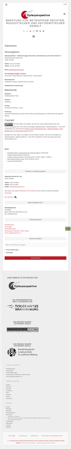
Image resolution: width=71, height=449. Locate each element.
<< (68, 228)
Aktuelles (8, 409)
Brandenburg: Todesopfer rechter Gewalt (17, 231)
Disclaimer (11, 436)
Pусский (8, 389)
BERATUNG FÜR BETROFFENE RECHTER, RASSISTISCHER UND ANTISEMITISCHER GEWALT (35, 23)
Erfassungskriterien (14, 420)
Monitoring (9, 415)
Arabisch (8, 395)
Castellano (9, 391)
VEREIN (8, 428)
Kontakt (8, 426)
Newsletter (9, 253)
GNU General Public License (15, 159)
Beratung (8, 411)
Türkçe (8, 397)
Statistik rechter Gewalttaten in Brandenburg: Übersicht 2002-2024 (29, 418)
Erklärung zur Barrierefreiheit (52, 436)
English (8, 385)
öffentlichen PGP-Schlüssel (28, 191)
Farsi (7, 393)
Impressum (34, 436)
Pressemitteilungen (10, 229)
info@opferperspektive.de (16, 70)
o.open (9, 161)
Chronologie (8, 227)
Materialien (9, 424)
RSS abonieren (10, 197)
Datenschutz (23, 436)
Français (8, 387)
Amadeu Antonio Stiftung (14, 155)
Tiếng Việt (9, 399)
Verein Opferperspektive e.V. (13, 233)
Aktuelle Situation (14, 417)
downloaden (8, 193)
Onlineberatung (9, 225)
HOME (8, 407)
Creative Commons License (15, 157)
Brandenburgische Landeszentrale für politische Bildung (23, 153)
